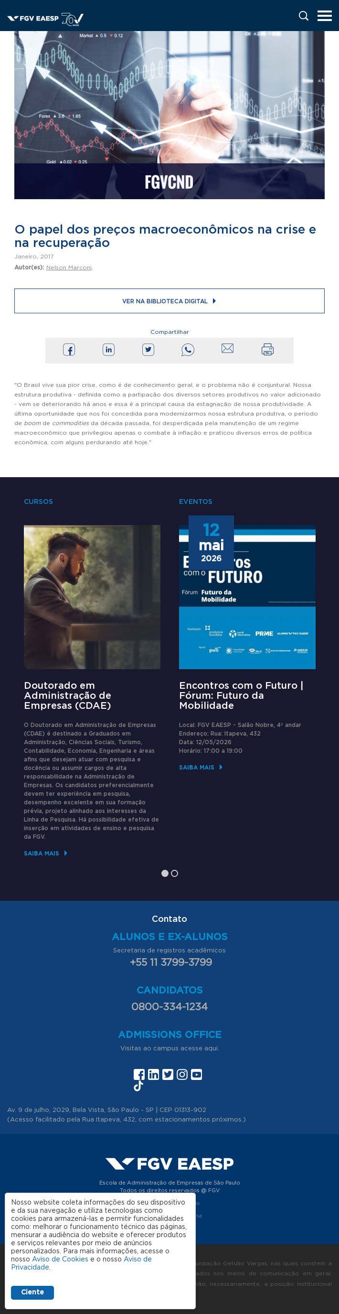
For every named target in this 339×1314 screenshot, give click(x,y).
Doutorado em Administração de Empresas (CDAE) (67, 696)
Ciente (32, 1292)
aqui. (211, 1049)
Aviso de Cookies (60, 1259)
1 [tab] (165, 873)
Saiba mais (41, 853)
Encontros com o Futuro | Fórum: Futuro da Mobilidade (241, 696)
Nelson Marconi (69, 267)
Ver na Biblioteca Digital (165, 301)
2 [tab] (174, 873)
